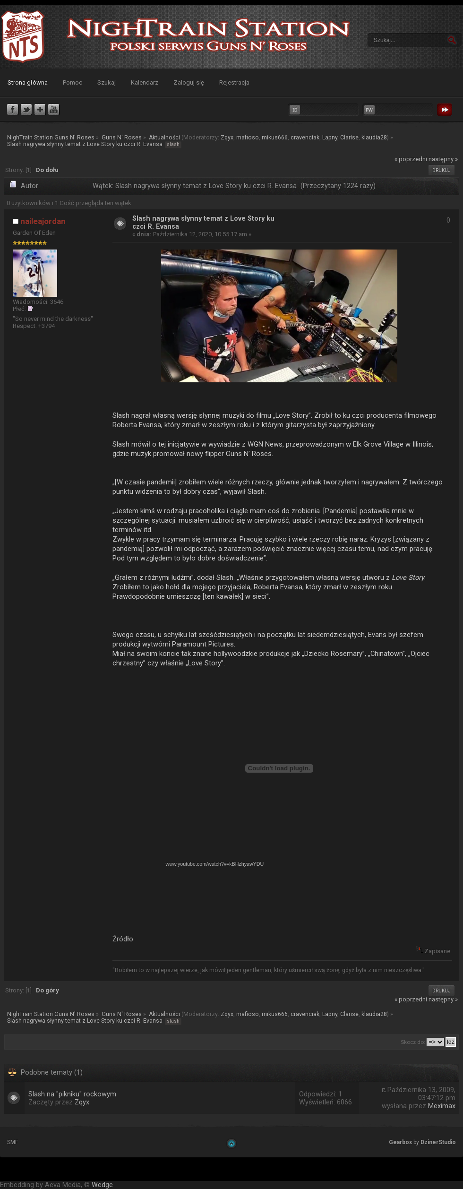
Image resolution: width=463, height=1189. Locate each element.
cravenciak (305, 137)
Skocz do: (413, 1042)
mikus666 (275, 137)
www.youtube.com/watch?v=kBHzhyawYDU (215, 864)
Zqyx (227, 137)
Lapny (329, 137)
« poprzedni (410, 159)
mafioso (247, 137)
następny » (443, 159)
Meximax (441, 1106)
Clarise (349, 137)
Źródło (122, 939)
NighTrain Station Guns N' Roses (22, 36)
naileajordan (43, 221)
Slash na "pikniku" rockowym (72, 1094)
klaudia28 (374, 137)
